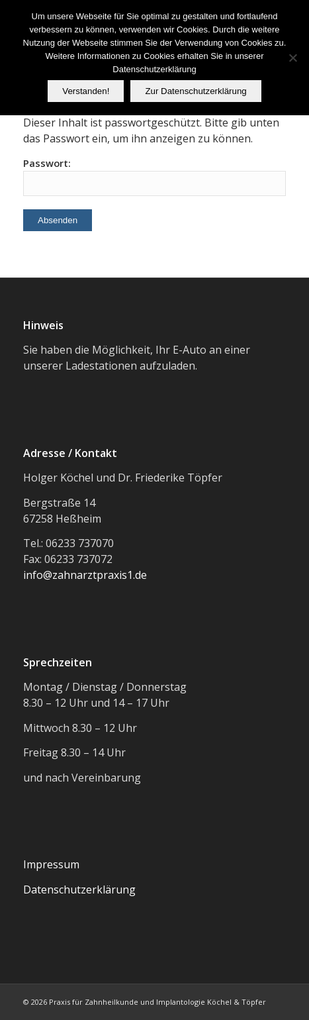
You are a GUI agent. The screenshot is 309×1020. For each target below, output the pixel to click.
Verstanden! (85, 91)
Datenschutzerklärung (79, 889)
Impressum (51, 864)
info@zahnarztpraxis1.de (85, 575)
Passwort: (154, 176)
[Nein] (292, 57)
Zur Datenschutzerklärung (195, 91)
